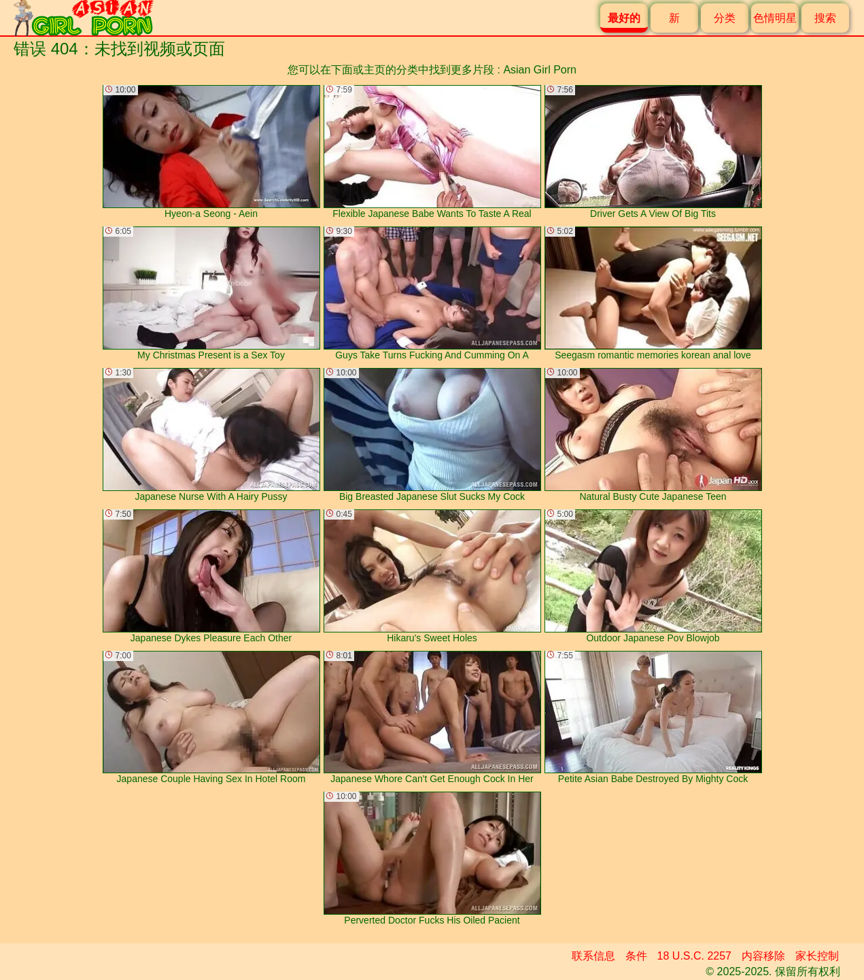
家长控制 (817, 956)
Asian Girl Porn (539, 69)
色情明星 (775, 18)
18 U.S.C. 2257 (694, 956)
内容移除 (763, 956)
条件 (636, 956)
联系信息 (593, 956)
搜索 (825, 18)
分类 (725, 18)
